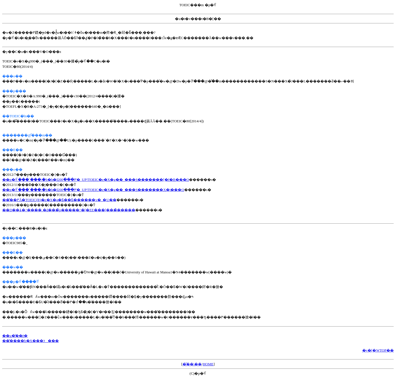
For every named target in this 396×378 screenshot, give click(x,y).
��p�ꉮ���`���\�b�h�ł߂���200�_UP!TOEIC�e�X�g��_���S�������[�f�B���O (95, 179)
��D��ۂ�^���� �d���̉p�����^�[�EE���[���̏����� (68, 210)
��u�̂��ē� (15, 336)
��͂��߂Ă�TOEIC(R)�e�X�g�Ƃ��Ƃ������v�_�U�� (59, 200)
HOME (208, 364)
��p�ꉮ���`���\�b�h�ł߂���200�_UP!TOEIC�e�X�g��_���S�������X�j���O (93, 190)
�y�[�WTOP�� (378, 350)
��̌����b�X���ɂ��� (30, 341)
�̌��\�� (192, 364)
